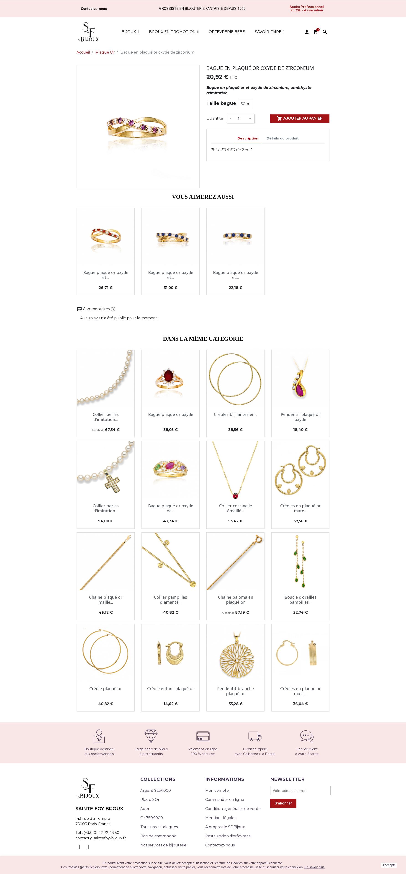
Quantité (214, 118)
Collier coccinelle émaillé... (235, 508)
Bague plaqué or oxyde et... (105, 275)
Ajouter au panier (300, 118)
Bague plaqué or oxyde (170, 414)
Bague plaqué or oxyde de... (170, 508)
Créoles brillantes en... (235, 414)
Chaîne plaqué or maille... (105, 599)
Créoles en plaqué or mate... (300, 508)
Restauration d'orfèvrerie (228, 836)
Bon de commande (158, 836)
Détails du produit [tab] (283, 138)
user (306, 32)
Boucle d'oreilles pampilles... (300, 599)
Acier (144, 809)
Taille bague (221, 103)
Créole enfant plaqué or (170, 688)
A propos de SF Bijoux (225, 827)
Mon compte (217, 790)
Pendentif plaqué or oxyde (300, 417)
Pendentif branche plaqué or (235, 691)
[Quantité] (240, 118)
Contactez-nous (220, 845)
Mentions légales (220, 818)
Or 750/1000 (151, 818)
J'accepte (389, 865)
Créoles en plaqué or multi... (300, 691)
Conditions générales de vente (233, 809)
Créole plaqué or (105, 688)
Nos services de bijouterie (163, 845)
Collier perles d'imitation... (106, 417)
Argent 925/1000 (155, 790)
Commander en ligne (224, 799)
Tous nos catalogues (159, 827)
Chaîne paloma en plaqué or (235, 599)
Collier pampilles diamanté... (170, 599)
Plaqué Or (149, 799)
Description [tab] (247, 138)
